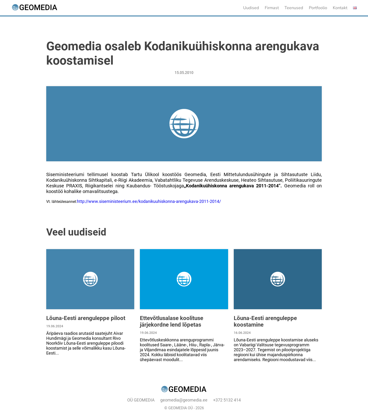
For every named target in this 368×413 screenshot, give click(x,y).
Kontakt (340, 8)
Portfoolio (318, 8)
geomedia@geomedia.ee (183, 400)
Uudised (251, 8)
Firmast (272, 8)
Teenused (293, 8)
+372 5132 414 (227, 400)
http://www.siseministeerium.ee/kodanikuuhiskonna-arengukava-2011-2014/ (149, 201)
